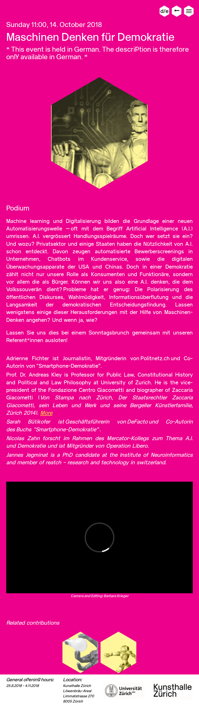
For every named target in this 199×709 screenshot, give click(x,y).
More (46, 413)
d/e (164, 11)
